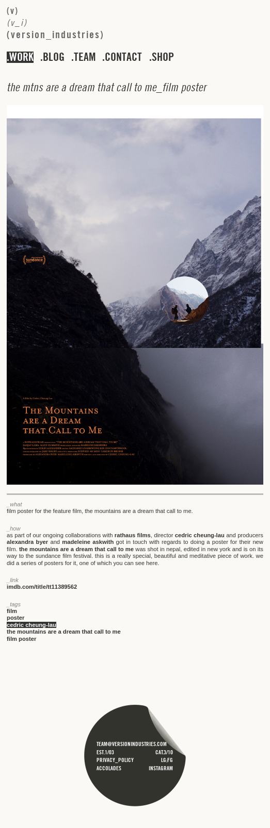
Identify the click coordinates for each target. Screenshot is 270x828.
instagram (161, 768)
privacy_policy (115, 760)
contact (123, 57)
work (21, 57)
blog (54, 57)
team (85, 57)
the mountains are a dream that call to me (76, 549)
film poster (21, 639)
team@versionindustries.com (132, 744)
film (12, 611)
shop (163, 57)
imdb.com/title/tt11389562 (42, 587)
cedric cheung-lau (200, 535)
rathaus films (133, 535)
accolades (109, 768)
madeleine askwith (88, 542)
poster (15, 618)
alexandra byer (27, 542)
